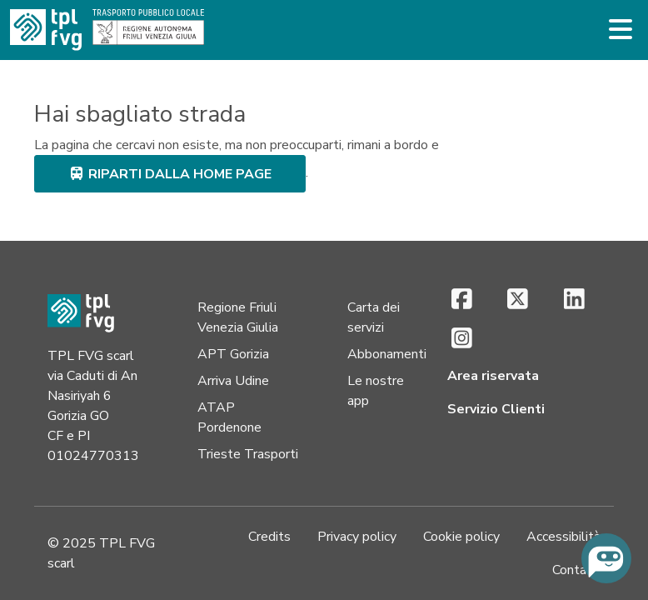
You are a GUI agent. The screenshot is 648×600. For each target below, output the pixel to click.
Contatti (576, 570)
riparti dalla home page (170, 174)
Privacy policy (356, 537)
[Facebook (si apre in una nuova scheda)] (462, 300)
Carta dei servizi (373, 317)
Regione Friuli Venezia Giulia (237, 317)
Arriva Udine (233, 381)
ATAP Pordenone (229, 417)
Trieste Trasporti (247, 454)
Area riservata (493, 376)
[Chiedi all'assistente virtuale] (606, 558)
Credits (269, 537)
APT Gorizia (233, 354)
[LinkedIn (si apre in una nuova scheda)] (574, 300)
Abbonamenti (386, 354)
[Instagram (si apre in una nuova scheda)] (462, 339)
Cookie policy (461, 537)
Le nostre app (375, 391)
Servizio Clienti (496, 409)
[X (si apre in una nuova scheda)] (518, 300)
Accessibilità (563, 537)
